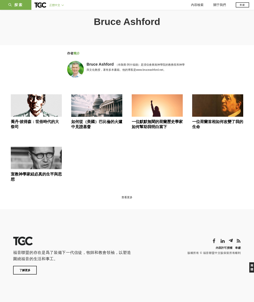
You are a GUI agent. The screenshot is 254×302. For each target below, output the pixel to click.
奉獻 (242, 5)
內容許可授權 (224, 247)
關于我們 (219, 4)
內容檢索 (197, 4)
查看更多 (127, 197)
